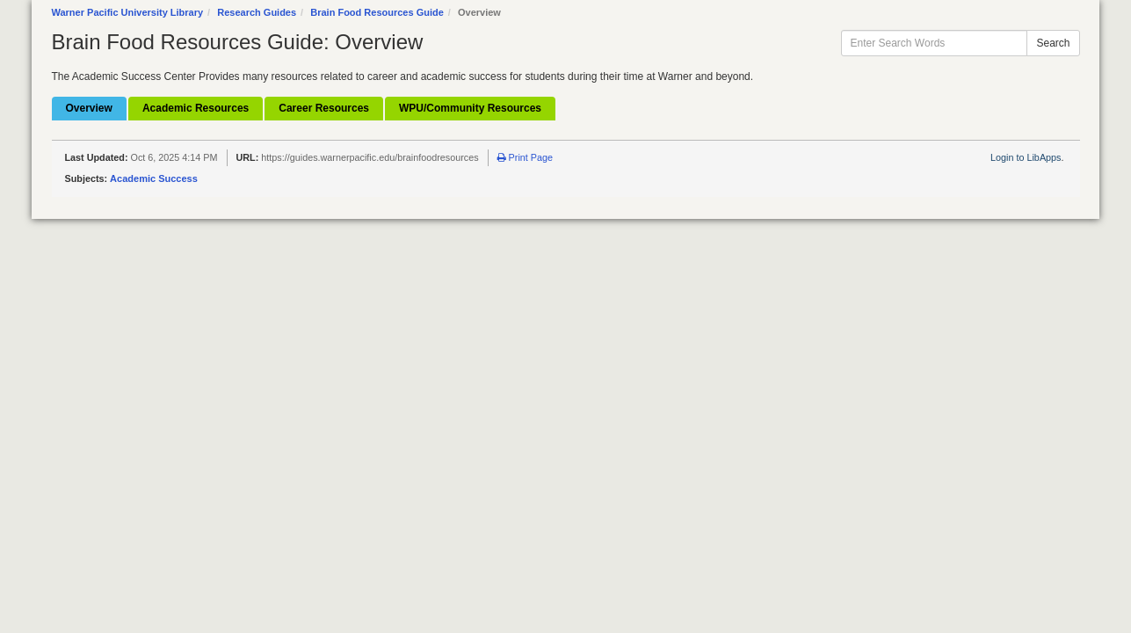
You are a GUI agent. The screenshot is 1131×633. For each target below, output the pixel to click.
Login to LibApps (1025, 157)
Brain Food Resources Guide (377, 12)
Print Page (525, 157)
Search (1052, 43)
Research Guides (256, 12)
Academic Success (154, 178)
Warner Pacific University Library (128, 12)
